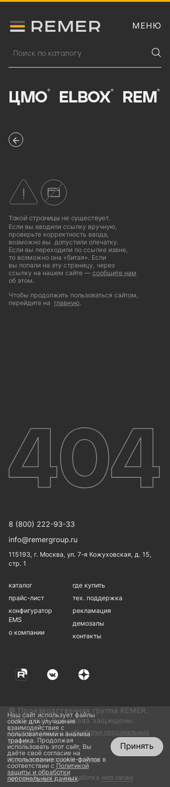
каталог (20, 585)
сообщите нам (114, 273)
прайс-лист (26, 598)
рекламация (92, 610)
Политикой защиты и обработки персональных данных (48, 772)
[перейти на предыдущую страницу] (16, 139)
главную (66, 302)
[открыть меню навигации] (146, 26)
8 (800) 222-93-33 (42, 524)
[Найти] (156, 53)
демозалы (88, 623)
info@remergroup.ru (43, 539)
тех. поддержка (97, 598)
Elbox (86, 97)
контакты (87, 636)
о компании (26, 632)
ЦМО (29, 97)
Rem (141, 97)
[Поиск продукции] (78, 53)
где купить (89, 585)
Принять (137, 746)
